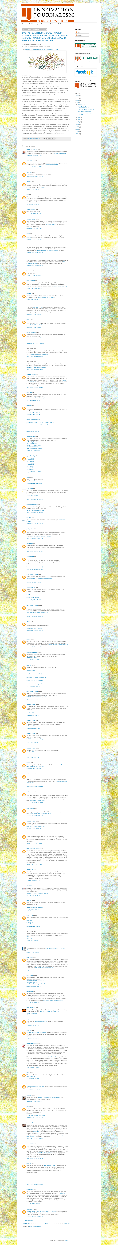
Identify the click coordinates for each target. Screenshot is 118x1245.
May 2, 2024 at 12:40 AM (33, 1025)
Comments (79, 35)
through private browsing (33, 597)
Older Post (67, 1223)
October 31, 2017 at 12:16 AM (34, 214)
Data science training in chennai (35, 628)
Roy (28, 194)
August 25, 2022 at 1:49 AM (34, 986)
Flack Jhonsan (31, 280)
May (79, 122)
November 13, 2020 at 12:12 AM (35, 499)
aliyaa (28, 233)
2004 (77, 134)
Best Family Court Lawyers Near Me (36, 984)
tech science (30, 774)
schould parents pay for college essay (36, 367)
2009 (77, 102)
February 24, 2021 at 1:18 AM (34, 634)
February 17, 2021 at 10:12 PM (35, 616)
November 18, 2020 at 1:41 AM (35, 512)
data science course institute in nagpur (53, 1000)
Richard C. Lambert (32, 149)
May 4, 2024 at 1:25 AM (33, 1038)
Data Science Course (32, 481)
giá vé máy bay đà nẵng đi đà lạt (35, 684)
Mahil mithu (30, 975)
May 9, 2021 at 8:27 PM (33, 715)
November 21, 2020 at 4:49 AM (35, 523)
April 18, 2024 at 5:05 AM (33, 1013)
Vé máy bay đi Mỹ (31, 670)
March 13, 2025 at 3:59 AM (33, 1204)
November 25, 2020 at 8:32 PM (35, 538)
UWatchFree (30, 937)
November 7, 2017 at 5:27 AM (34, 239)
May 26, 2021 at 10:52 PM (33, 728)
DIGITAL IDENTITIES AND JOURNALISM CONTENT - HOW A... (85, 113)
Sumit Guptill (30, 1209)
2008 (77, 124)
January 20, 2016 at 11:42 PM (34, 155)
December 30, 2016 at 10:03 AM (35, 176)
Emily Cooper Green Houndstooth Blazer (40, 813)
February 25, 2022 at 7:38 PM (34, 843)
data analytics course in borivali (35, 907)
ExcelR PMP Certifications (36, 325)
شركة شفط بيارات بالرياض (33, 419)
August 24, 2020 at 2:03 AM (34, 472)
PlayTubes (29, 938)
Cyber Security (31, 456)
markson (29, 293)
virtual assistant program (60, 153)
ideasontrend (30, 808)
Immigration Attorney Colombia (45, 1152)
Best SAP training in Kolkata (34, 445)
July (79, 117)
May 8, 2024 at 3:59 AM (33, 1078)
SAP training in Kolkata (33, 442)
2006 (77, 129)
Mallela (28, 762)
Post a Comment (29, 1220)
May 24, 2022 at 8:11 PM (33, 910)
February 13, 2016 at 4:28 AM (34, 167)
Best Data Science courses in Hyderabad (37, 713)
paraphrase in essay (51, 224)
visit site (43, 187)
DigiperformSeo (31, 1007)
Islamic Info (30, 915)
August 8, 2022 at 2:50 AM (33, 952)
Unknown (29, 172)
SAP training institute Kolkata (34, 448)
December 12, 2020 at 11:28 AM (35, 551)
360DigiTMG (30, 886)
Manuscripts (44, 24)
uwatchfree (29, 924)
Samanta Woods (31, 374)
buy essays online (38, 307)
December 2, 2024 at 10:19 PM (35, 1158)
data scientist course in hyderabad (44, 967)
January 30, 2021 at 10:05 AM (34, 600)
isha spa (29, 1095)
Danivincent (30, 1189)
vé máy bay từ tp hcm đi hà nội (35, 680)
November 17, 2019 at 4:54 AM (35, 369)
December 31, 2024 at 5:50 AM (35, 1184)
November (81, 104)
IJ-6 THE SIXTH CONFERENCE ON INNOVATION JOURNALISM (86, 108)
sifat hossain (30, 556)
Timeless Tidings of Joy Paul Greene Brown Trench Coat (41, 1211)
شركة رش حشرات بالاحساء (33, 414)
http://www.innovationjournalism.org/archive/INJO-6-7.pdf (41, 49)
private (28, 594)
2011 (77, 98)
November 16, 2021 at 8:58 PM (35, 786)
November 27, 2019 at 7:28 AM (35, 387)
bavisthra (29, 392)
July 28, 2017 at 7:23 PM (33, 204)
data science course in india (46, 549)
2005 (77, 131)
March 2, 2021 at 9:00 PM (33, 660)
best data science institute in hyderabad (37, 697)
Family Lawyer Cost (32, 982)
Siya (28, 477)
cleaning (29, 1163)
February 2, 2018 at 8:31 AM (34, 275)
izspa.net (29, 1084)
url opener (29, 920)
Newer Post (26, 1223)
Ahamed (29, 181)
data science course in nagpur (37, 800)
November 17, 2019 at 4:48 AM (35, 356)
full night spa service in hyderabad (35, 1086)
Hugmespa (29, 1019)
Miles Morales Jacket (49, 1165)
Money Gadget (30, 458)
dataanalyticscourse (32, 504)
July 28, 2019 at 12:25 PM (33, 299)
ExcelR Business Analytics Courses (58, 644)
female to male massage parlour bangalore (49, 1097)
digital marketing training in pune (46, 297)
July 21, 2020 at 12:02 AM (33, 450)
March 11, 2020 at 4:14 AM (33, 400)
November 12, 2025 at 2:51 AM (35, 1217)
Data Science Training (32, 495)
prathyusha (30, 529)
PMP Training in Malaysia (33, 848)
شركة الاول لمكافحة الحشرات (34, 412)
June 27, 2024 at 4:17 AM (33, 1090)
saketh (28, 319)
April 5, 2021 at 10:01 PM (33, 699)
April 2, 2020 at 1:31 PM (33, 431)
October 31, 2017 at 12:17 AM (34, 228)
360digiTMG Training (32, 574)
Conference (61, 24)
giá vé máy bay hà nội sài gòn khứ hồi (36, 677)
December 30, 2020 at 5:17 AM (35, 569)
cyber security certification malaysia (36, 826)
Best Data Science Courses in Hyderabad (37, 612)
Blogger (66, 1240)
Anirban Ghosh (31, 436)
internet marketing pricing (60, 286)
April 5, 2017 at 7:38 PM (33, 189)
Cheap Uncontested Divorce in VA (35, 980)
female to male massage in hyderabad (36, 1032)
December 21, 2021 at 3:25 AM (35, 816)
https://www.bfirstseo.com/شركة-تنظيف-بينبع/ (38, 424)
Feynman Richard (31, 1123)
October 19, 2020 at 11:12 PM (34, 483)
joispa (28, 1106)
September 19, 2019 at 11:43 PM (35, 343)
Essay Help (36, 1131)
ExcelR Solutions (31, 332)
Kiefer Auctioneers (32, 1043)
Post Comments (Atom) (35, 1226)
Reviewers (53, 24)
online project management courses (36, 338)
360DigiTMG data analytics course (35, 510)
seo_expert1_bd (31, 587)
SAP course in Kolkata (32, 446)
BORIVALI (29, 900)
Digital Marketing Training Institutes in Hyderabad (39, 578)
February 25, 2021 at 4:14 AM (34, 647)
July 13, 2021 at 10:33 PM (33, 743)
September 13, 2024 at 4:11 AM (35, 1117)
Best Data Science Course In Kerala (49, 1011)
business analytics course (33, 726)
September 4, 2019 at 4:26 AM (34, 314)
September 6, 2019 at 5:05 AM (34, 327)
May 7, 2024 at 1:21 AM (33, 1067)
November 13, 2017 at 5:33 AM (35, 265)
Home (46, 1223)
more (42, 202)
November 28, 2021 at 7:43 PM (35, 803)
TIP (27, 946)
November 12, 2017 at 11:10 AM (35, 252)
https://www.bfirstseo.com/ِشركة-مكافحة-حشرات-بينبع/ (40, 422)
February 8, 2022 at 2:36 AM (34, 828)
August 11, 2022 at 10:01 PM (34, 970)
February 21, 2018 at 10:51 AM (35, 288)
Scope (37, 24)
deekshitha (30, 991)
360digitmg (30, 488)
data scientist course (32, 652)
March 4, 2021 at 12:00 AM (33, 686)
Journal (24, 24)
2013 (77, 95)
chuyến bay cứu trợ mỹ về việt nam (36, 674)
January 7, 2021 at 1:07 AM (34, 582)
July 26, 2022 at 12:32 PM (33, 940)
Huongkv (29, 665)
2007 (77, 127)
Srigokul (29, 621)
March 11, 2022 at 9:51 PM (33, 880)
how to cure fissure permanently (35, 567)
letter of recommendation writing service (47, 250)
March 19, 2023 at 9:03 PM (33, 1002)
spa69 (28, 1072)
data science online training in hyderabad (37, 893)
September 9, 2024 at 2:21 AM (34, 1101)
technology (30, 543)
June (79, 119)
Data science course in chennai (35, 630)
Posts (78, 32)
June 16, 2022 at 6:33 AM (33, 926)
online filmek (30, 922)
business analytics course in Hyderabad (41, 536)
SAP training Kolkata (32, 443)
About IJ (31, 24)
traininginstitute (31, 704)
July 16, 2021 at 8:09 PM (33, 757)
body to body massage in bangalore (36, 1115)
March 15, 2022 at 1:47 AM (33, 895)
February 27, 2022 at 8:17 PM (34, 864)
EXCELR (29, 517)
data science (30, 834)
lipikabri (29, 1030)
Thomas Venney (31, 209)
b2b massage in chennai (41, 1021)
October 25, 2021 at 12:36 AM (34, 768)
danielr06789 (30, 1144)
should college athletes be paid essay (39, 354)
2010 (77, 100)
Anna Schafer (30, 161)
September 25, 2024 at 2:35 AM (35, 1138)
